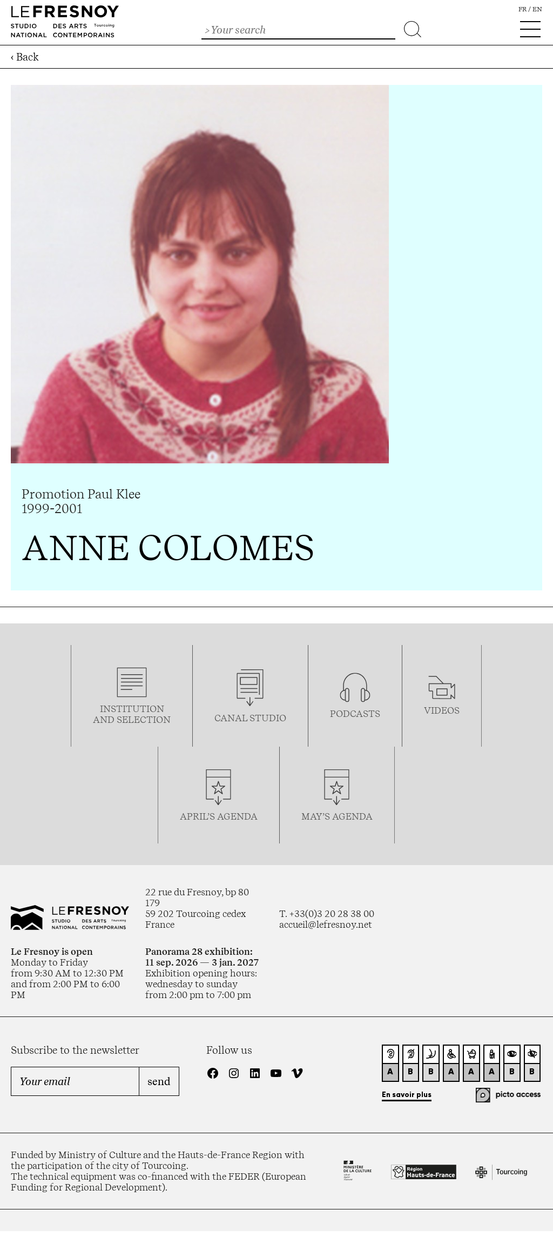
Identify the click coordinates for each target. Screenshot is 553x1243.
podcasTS (355, 713)
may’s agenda (337, 816)
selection (144, 719)
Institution (132, 708)
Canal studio (250, 718)
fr (522, 9)
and (105, 719)
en (537, 9)
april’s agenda (219, 816)
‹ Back (25, 57)
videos (442, 710)
